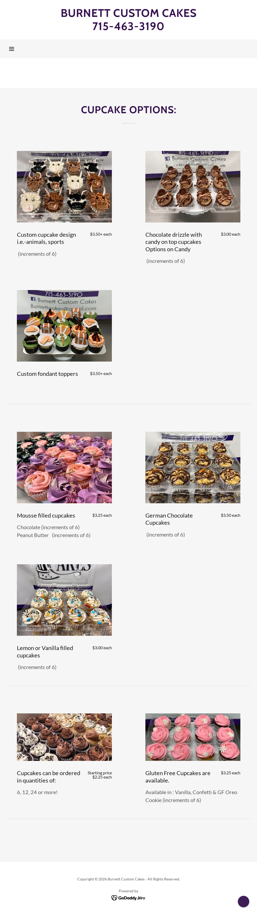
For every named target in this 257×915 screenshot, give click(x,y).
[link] (128, 28)
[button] (11, 49)
